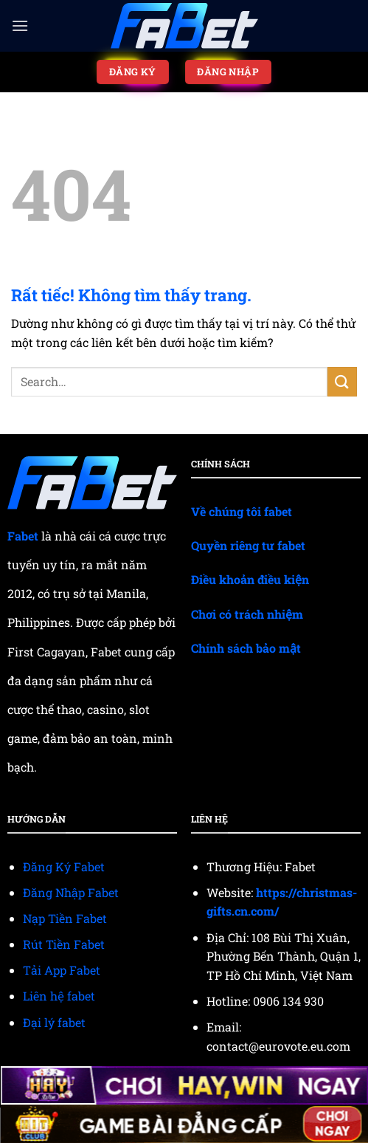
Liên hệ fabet (59, 995)
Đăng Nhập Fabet (71, 892)
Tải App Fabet (61, 970)
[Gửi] (342, 381)
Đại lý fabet (54, 1022)
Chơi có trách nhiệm (247, 614)
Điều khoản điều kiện (250, 579)
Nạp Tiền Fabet (65, 918)
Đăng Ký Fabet (64, 866)
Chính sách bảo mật (246, 648)
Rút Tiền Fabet (64, 944)
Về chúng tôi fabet (241, 511)
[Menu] (20, 25)
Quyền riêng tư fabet (248, 545)
